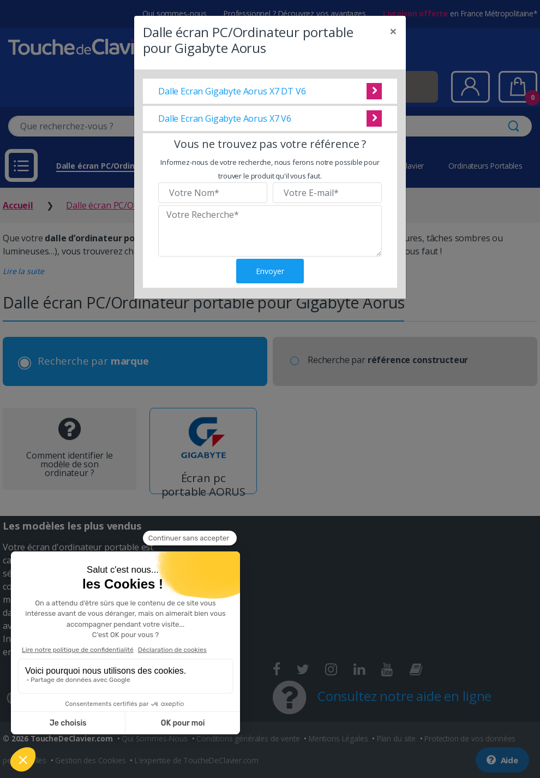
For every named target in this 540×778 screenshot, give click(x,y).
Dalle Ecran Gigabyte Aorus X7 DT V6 (231, 91)
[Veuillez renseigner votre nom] (212, 192)
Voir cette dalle (374, 91)
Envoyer (270, 271)
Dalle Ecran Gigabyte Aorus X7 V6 (224, 118)
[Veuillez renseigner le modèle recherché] (270, 231)
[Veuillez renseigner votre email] (327, 192)
